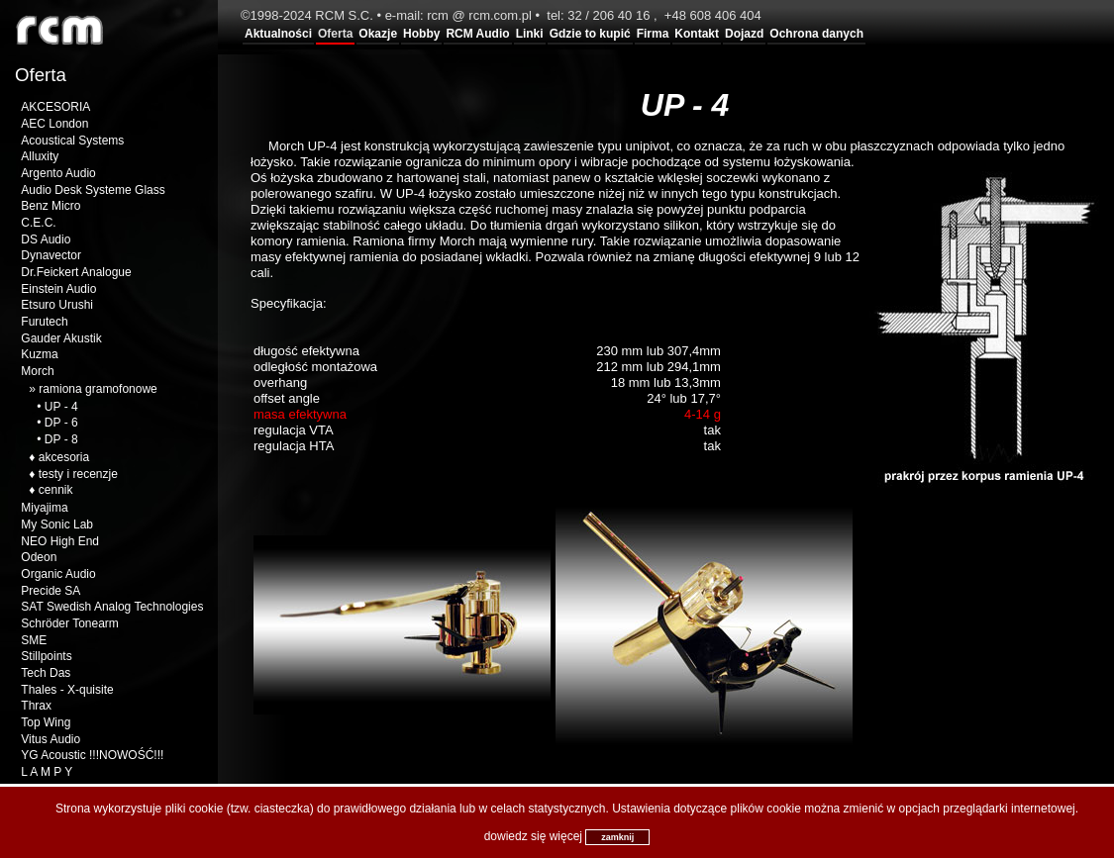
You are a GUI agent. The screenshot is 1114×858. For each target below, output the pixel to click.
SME (34, 640)
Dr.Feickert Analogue (76, 272)
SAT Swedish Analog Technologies (112, 607)
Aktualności (278, 34)
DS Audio (45, 239)
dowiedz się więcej (533, 836)
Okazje (377, 34)
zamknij (617, 837)
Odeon (38, 557)
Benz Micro (50, 206)
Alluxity (39, 156)
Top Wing (45, 722)
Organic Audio (58, 574)
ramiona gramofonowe (97, 389)
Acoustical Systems (72, 140)
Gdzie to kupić (590, 34)
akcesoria (64, 457)
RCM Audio (477, 34)
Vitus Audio (50, 739)
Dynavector (51, 255)
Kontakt (696, 34)
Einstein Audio (58, 289)
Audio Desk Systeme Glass (92, 190)
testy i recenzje (78, 474)
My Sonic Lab (57, 524)
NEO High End (60, 541)
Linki (530, 34)
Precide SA (50, 591)
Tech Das (45, 673)
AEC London (54, 124)
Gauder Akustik (61, 338)
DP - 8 (61, 439)
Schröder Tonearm (70, 623)
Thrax (36, 706)
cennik (56, 490)
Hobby (421, 34)
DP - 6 (61, 422)
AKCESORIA (55, 107)
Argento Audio (58, 173)
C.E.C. (38, 223)
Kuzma (39, 354)
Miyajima (44, 508)
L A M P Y (46, 772)
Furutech (44, 322)
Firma (653, 34)
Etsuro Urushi (57, 305)
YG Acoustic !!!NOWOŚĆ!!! (92, 755)
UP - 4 (61, 407)
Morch (37, 371)
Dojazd (744, 34)
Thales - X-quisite (67, 690)
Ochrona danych (816, 34)
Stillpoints (46, 656)
